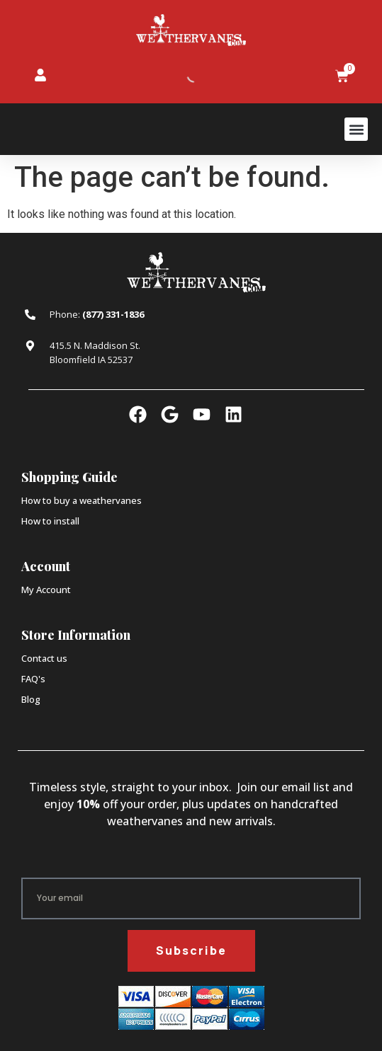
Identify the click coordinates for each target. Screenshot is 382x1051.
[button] (356, 129)
